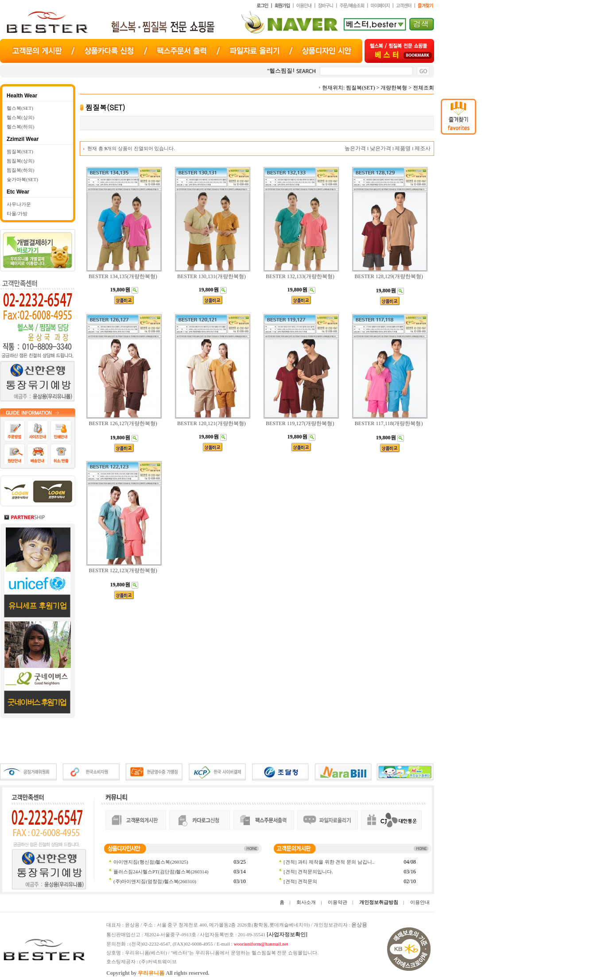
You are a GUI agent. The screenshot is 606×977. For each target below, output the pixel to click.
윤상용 (359, 925)
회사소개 (306, 902)
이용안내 (420, 902)
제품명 (403, 148)
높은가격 (355, 148)
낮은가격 (380, 148)
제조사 (423, 148)
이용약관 (337, 902)
